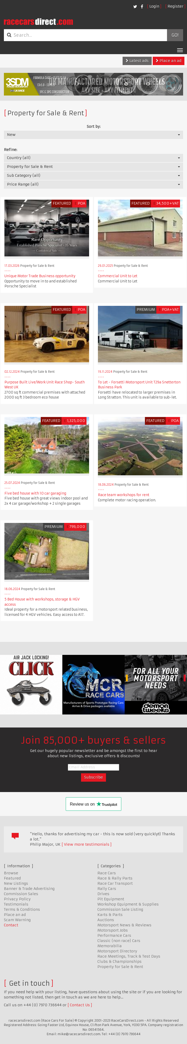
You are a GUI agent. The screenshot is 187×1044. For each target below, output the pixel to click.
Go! (174, 35)
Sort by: (94, 126)
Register (175, 6)
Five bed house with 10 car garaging (35, 493)
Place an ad (168, 60)
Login (154, 6)
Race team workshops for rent (123, 495)
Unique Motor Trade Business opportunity (40, 276)
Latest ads (137, 60)
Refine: (10, 149)
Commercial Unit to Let (117, 276)
